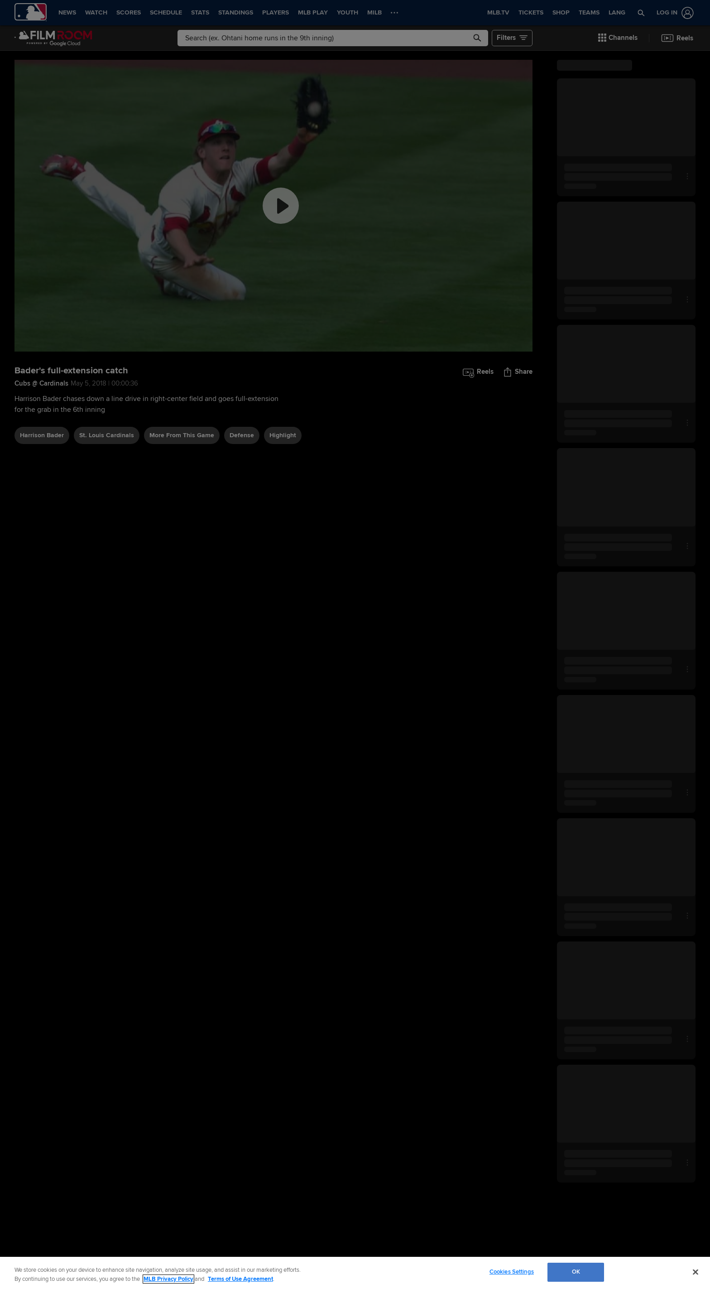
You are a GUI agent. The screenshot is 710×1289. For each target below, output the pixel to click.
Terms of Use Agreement (240, 1279)
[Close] (695, 1272)
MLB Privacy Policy (168, 1279)
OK (576, 1271)
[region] (355, 1273)
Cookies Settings (511, 1271)
